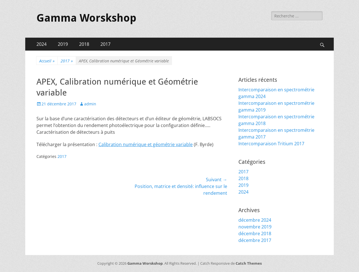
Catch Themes (249, 263)
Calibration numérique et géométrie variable (145, 144)
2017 (105, 44)
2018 (84, 44)
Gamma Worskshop (86, 18)
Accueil (47, 61)
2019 (63, 44)
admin (90, 103)
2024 (41, 44)
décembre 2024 (254, 220)
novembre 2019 (254, 227)
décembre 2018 (254, 233)
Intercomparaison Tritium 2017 (271, 143)
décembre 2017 (254, 240)
